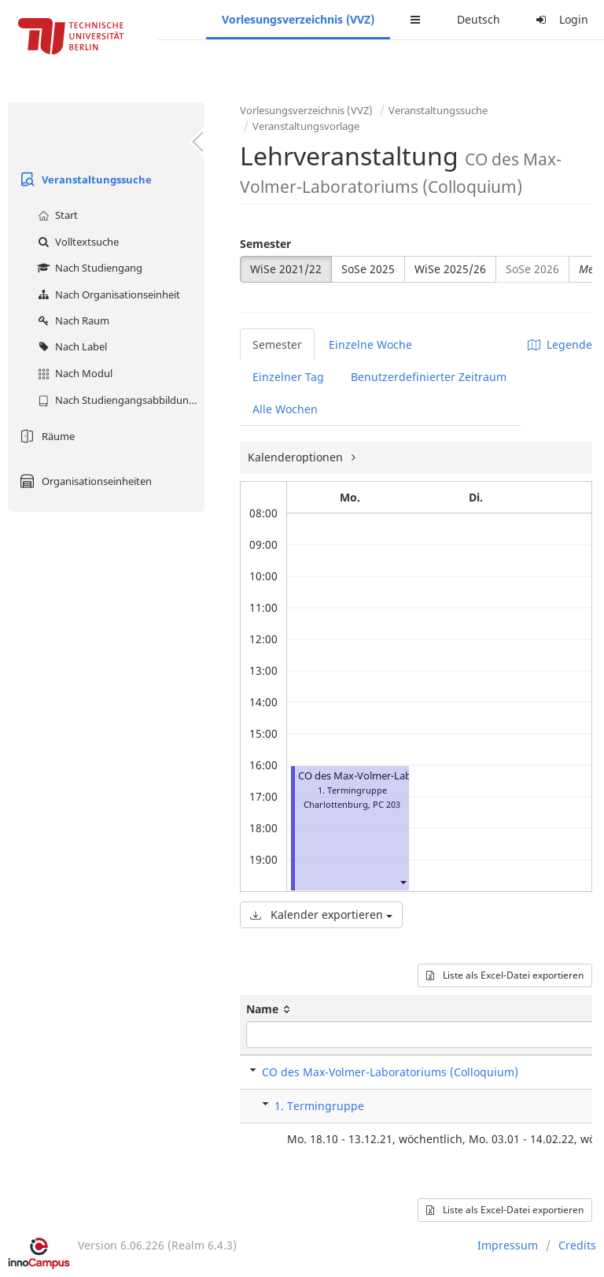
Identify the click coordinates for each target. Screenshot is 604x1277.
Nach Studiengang (88, 268)
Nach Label (70, 346)
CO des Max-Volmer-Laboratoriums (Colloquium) (390, 1071)
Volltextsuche (76, 242)
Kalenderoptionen (297, 457)
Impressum (507, 1245)
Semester (265, 243)
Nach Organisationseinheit (107, 294)
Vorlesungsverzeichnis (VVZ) (298, 19)
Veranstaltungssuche (84, 179)
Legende (560, 344)
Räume (45, 436)
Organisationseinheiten (84, 481)
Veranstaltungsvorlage (305, 126)
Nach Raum (71, 320)
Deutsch (478, 19)
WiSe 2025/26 (450, 268)
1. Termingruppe (319, 1105)
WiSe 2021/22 (286, 268)
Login (560, 19)
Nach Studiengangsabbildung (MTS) (119, 400)
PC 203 (386, 804)
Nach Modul (73, 373)
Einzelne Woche (370, 344)
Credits (577, 1245)
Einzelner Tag (288, 376)
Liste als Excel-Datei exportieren (505, 975)
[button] (403, 881)
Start (56, 215)
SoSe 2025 (368, 268)
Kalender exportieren (321, 914)
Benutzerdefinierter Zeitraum (428, 376)
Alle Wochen (285, 409)
